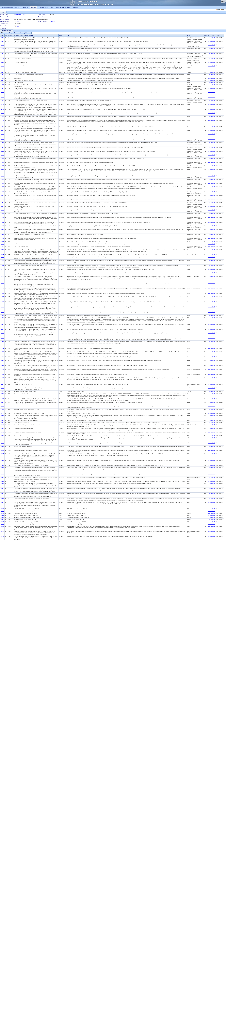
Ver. (6, 35)
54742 (2, 276)
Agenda (18, 21)
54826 (2, 139)
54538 (2, 80)
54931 (2, 415)
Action (188, 35)
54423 (2, 78)
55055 (2, 453)
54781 (2, 406)
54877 (2, 162)
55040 (2, 450)
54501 (2, 58)
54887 (2, 183)
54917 (2, 74)
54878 (2, 165)
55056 (2, 435)
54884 (2, 179)
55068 (2, 524)
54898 (2, 338)
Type (60, 35)
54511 (2, 257)
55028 (2, 422)
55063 (2, 513)
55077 (2, 481)
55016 (2, 37)
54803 (2, 293)
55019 (2, 420)
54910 (2, 72)
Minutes (53, 21)
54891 (2, 199)
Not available (17, 23)
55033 (2, 432)
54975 (2, 234)
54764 (2, 409)
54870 (2, 147)
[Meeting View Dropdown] (24, 33)
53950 (2, 88)
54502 (2, 62)
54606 (2, 260)
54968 (2, 377)
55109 (2, 526)
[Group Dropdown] (10, 33)
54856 (2, 324)
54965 (2, 229)
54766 (2, 413)
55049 (2, 508)
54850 (2, 307)
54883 (2, 53)
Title (68, 35)
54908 (2, 217)
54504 (2, 97)
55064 (2, 515)
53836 (2, 249)
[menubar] (16, 33)
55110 (2, 531)
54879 (2, 169)
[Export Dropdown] (16, 33)
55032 (2, 428)
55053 (2, 511)
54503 (2, 66)
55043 (2, 244)
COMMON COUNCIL (20, 14)
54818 (2, 301)
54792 (2, 109)
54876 (2, 158)
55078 (2, 483)
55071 (2, 467)
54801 (2, 134)
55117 (2, 536)
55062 (2, 465)
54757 (2, 391)
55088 (2, 502)
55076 (2, 477)
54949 (2, 369)
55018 (2, 443)
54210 (2, 388)
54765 (2, 288)
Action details (211, 37)
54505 (2, 48)
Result (205, 35)
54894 (2, 210)
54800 (2, 130)
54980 (2, 238)
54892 (2, 202)
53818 (2, 393)
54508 (2, 402)
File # (2, 35)
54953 (2, 226)
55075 (2, 474)
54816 (2, 398)
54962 (2, 374)
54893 (2, 206)
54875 (2, 155)
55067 (2, 521)
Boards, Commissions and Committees (23, 35)
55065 (2, 517)
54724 (2, 273)
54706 (2, 100)
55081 (2, 498)
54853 (2, 315)
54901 (2, 341)
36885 (2, 241)
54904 (2, 356)
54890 (2, 195)
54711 (2, 265)
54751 (2, 104)
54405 (2, 384)
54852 (2, 312)
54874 (2, 151)
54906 (2, 365)
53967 (2, 254)
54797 (2, 120)
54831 (2, 142)
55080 (2, 493)
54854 (2, 317)
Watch (17, 26)
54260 (2, 92)
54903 (2, 351)
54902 (2, 348)
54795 (2, 113)
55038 (2, 446)
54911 (2, 222)
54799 (2, 126)
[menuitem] (4, 33)
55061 (2, 460)
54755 (2, 283)
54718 (2, 269)
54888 (2, 186)
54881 (2, 176)
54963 (2, 438)
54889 (2, 191)
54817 (2, 296)
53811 (2, 45)
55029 (2, 425)
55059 (2, 41)
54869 (2, 329)
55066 (2, 519)
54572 (2, 82)
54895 (2, 213)
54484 (2, 246)
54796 (2, 116)
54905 (2, 360)
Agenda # (10, 35)
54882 (2, 333)
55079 (2, 488)
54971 (2, 84)
